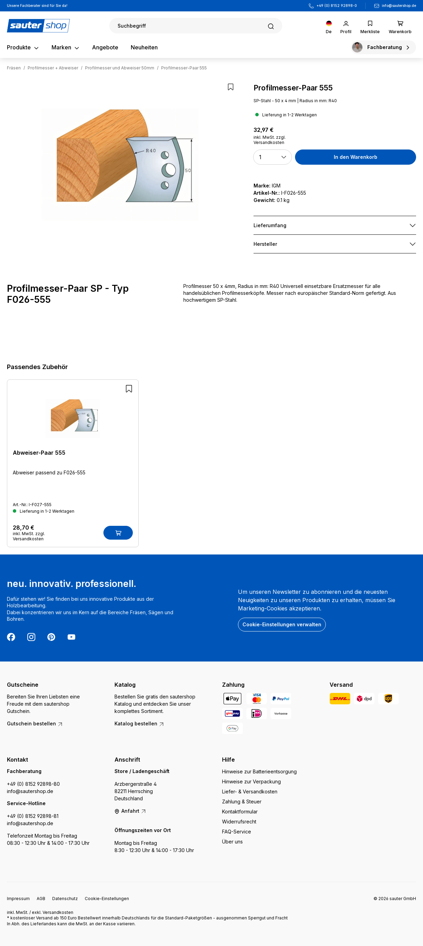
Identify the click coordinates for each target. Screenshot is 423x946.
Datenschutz (65, 898)
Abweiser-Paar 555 (39, 452)
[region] (120, 165)
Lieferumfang (270, 225)
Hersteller (265, 244)
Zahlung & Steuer (241, 801)
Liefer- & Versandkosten (249, 791)
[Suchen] (195, 25)
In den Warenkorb (355, 157)
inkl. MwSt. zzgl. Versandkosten (270, 140)
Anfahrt (130, 811)
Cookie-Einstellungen (107, 898)
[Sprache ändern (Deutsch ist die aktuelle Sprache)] (329, 26)
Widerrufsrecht (239, 821)
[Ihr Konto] (346, 25)
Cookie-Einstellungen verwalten (281, 624)
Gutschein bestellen (35, 723)
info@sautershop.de (399, 5)
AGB (41, 898)
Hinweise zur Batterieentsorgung (259, 771)
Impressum (18, 898)
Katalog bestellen (139, 723)
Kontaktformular (240, 811)
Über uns (232, 841)
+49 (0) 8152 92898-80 (33, 784)
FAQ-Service (236, 831)
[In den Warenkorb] (118, 533)
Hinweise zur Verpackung (251, 781)
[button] (272, 157)
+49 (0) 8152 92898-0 (336, 5)
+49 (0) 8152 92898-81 (32, 816)
